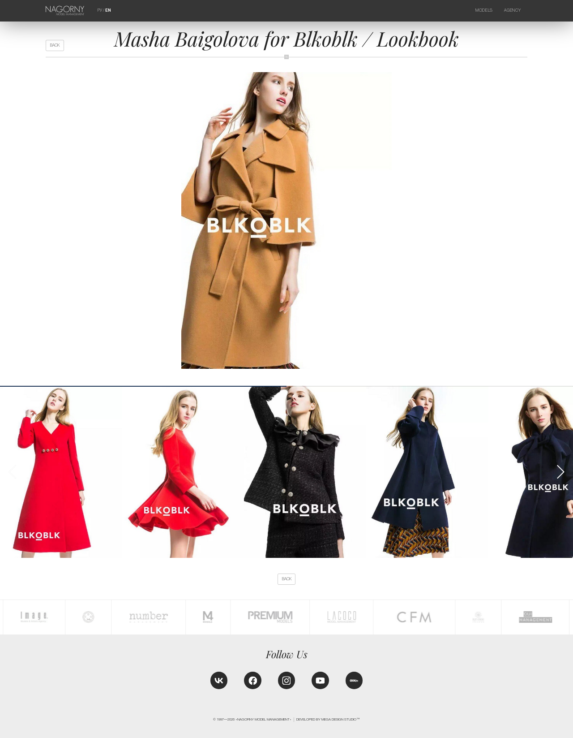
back (55, 45)
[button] (560, 471)
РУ (100, 10)
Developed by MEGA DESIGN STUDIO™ (328, 719)
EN (108, 10)
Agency (512, 10)
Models (484, 10)
